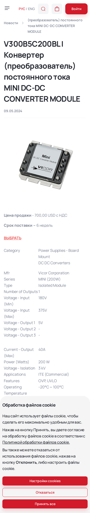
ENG (31, 8)
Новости (11, 23)
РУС (22, 8)
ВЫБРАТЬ (12, 238)
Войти (76, 8)
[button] (57, 9)
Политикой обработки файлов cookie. (36, 442)
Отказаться (45, 492)
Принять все (45, 504)
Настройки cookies (45, 481)
